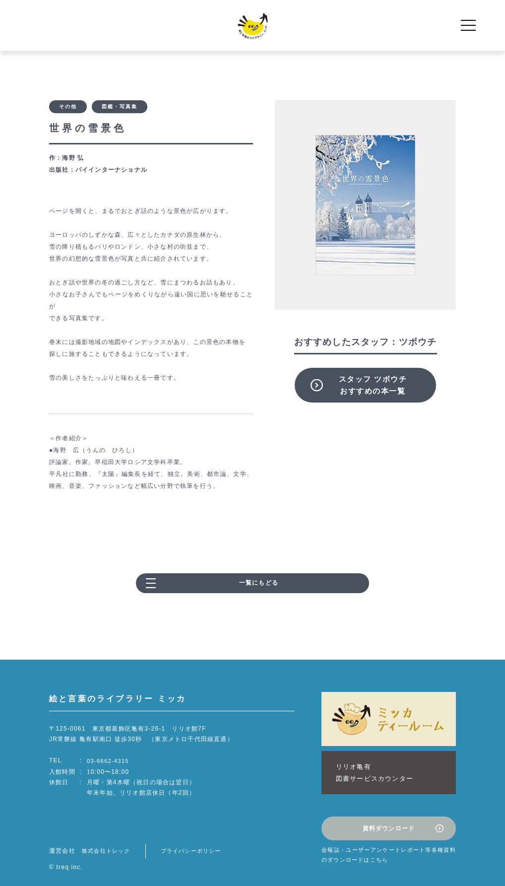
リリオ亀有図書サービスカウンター (369, 769)
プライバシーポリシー (197, 840)
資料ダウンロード (389, 820)
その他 (68, 107)
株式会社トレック (108, 840)
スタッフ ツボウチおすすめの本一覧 (373, 385)
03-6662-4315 (109, 762)
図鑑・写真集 (119, 107)
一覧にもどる (258, 585)
